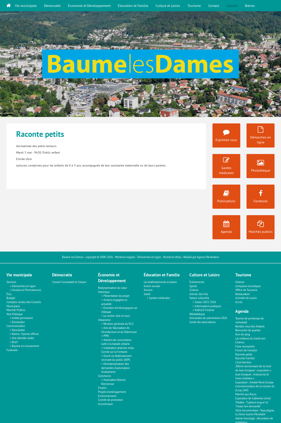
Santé (147, 294)
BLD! (15, 342)
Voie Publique (14, 314)
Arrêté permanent (22, 318)
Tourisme (194, 5)
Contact (213, 5)
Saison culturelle (199, 298)
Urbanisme (104, 320)
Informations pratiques (208, 306)
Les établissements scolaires (160, 282)
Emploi (102, 387)
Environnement (107, 396)
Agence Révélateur (208, 257)
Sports (193, 286)
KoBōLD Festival (204, 310)
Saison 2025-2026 (205, 302)
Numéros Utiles (172, 257)
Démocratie (52, 5)
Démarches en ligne (149, 257)
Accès (238, 302)
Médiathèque (197, 314)
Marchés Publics (15, 310)
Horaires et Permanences (26, 290)
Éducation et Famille (133, 5)
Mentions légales (125, 257)
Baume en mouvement (25, 346)
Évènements (196, 282)
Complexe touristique (248, 286)
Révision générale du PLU (118, 323)
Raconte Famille (245, 358)
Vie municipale (26, 5)
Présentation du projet (116, 295)
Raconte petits (243, 354)
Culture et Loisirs (168, 5)
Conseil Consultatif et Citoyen (69, 282)
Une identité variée (23, 338)
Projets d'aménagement (112, 391)
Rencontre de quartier (248, 330)
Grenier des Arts (198, 294)
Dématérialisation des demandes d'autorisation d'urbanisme (115, 367)
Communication (15, 326)
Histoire (239, 282)
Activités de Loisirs (246, 298)
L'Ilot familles (243, 362)
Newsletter (18, 330)
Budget (10, 298)
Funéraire (12, 350)
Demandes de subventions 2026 (208, 318)
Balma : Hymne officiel (25, 334)
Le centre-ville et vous (116, 315)
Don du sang (242, 334)
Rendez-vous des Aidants (249, 326)
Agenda (232, 5)
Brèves (250, 5)
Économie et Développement (89, 5)
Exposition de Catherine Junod (253, 398)
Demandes (18, 322)
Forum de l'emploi (246, 350)
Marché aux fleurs (245, 394)
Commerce (104, 376)
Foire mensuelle (245, 346)
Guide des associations (202, 322)
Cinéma (193, 290)
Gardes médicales (159, 298)
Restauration (242, 294)
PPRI (106, 335)
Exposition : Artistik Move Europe (254, 382)
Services (11, 282)
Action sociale (152, 286)
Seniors (148, 290)
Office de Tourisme (246, 290)
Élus (8, 294)
